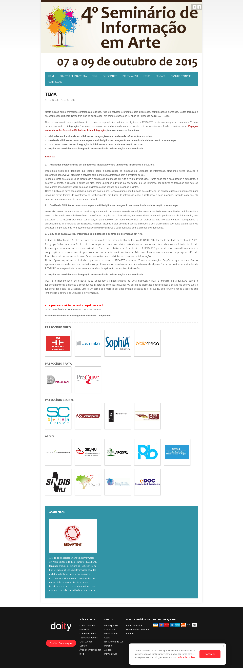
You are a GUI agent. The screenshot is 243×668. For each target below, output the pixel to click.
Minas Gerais (111, 633)
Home (51, 76)
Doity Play (84, 629)
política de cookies (186, 657)
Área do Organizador (90, 649)
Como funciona (87, 625)
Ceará (107, 637)
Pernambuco (110, 653)
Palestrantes (110, 76)
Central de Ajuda (87, 633)
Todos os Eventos (88, 637)
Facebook (199, 7)
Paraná (108, 645)
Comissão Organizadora (73, 76)
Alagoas (108, 649)
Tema (94, 76)
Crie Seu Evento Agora (61, 643)
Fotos (147, 76)
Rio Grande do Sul (113, 641)
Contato (161, 76)
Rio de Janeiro (111, 625)
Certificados (55, 81)
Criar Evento (85, 641)
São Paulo (109, 629)
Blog (81, 653)
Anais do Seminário (181, 76)
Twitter (195, 7)
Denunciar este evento (138, 629)
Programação (130, 76)
